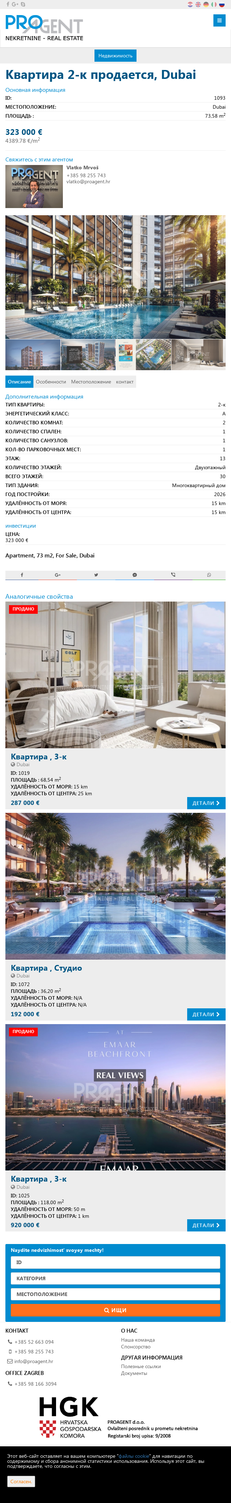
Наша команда (138, 1339)
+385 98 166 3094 (35, 1383)
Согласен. (21, 1481)
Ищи (115, 1310)
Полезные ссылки (141, 1366)
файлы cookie (134, 1455)
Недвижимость (115, 55)
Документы (134, 1373)
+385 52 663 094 (34, 1341)
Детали (206, 803)
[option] (33, 354)
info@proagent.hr (33, 1361)
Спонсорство (136, 1346)
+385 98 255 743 (86, 175)
